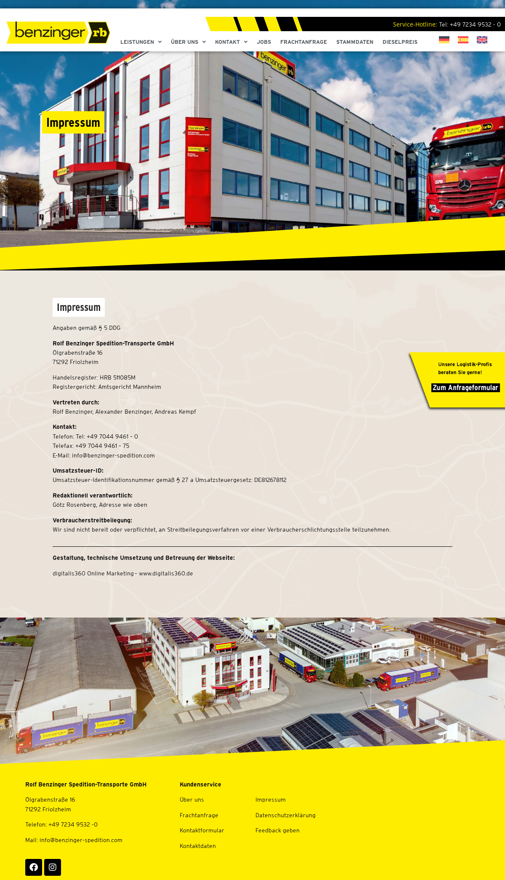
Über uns (192, 799)
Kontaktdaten (198, 846)
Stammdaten (354, 42)
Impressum (270, 799)
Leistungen (141, 42)
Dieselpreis (400, 42)
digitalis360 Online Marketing (93, 573)
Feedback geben (277, 830)
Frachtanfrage (303, 42)
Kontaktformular (202, 830)
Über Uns (188, 42)
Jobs (264, 42)
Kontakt (231, 42)
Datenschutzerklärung (285, 815)
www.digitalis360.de (166, 573)
